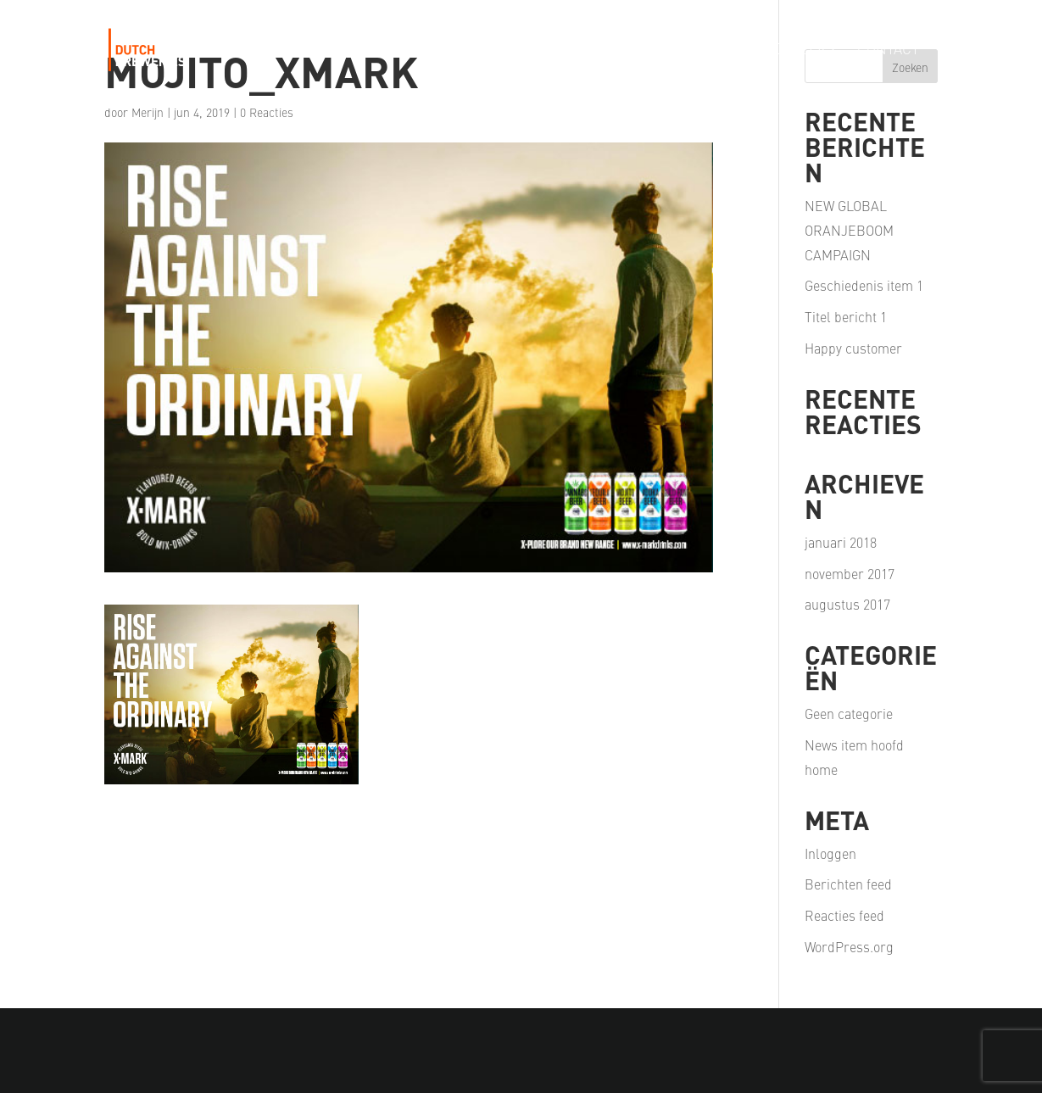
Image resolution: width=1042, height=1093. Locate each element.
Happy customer (853, 347)
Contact (888, 50)
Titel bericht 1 (846, 316)
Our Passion (580, 50)
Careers (804, 50)
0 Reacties (266, 111)
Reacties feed (844, 915)
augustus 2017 (847, 603)
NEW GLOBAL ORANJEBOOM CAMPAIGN (849, 230)
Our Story (346, 50)
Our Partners (699, 50)
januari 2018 (841, 542)
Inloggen (830, 853)
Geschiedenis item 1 (864, 285)
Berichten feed (848, 883)
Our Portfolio (459, 50)
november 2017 (849, 573)
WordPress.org (849, 946)
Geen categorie (849, 713)
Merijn (147, 111)
